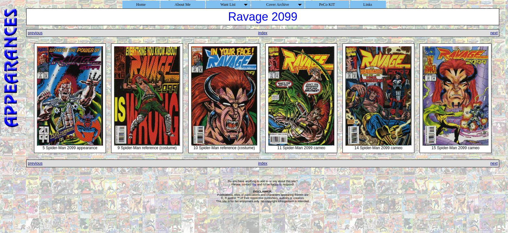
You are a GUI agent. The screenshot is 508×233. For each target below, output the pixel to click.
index (263, 33)
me (254, 184)
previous (35, 33)
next (494, 33)
